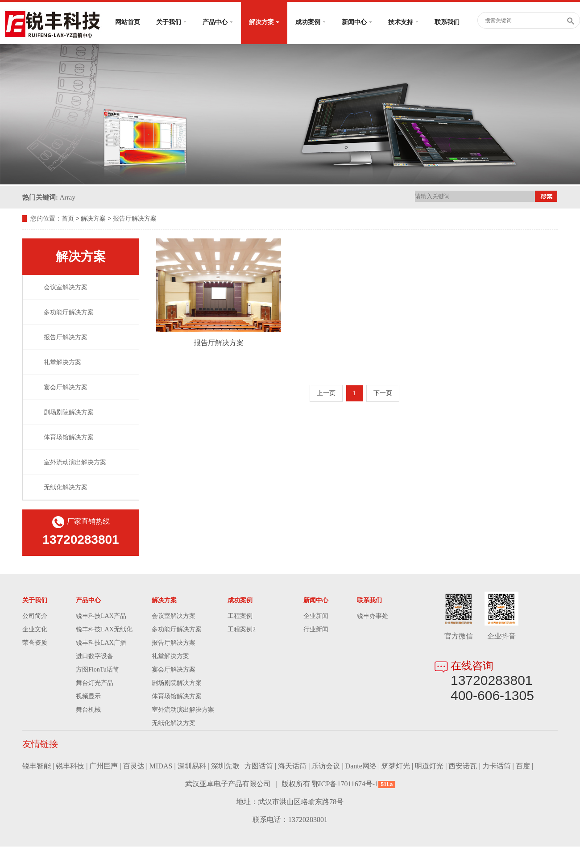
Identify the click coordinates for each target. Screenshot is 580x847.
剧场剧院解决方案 (69, 412)
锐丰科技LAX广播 (101, 643)
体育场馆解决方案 (69, 437)
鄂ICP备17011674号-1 (345, 784)
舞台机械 (88, 710)
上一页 (326, 393)
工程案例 (240, 616)
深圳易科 (192, 766)
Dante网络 (361, 766)
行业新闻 (315, 629)
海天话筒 (292, 766)
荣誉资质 (34, 643)
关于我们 (171, 22)
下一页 (382, 393)
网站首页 (127, 22)
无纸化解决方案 (65, 487)
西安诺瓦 (462, 766)
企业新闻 (315, 616)
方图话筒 (258, 766)
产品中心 (218, 22)
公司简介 (34, 616)
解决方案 (264, 22)
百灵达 (134, 766)
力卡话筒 (496, 766)
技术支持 (403, 22)
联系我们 (447, 22)
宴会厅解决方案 (65, 387)
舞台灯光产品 (94, 683)
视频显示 (88, 696)
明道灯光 (429, 766)
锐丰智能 (36, 766)
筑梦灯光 (395, 766)
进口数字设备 (94, 656)
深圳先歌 (225, 766)
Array (67, 197)
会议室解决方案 (65, 287)
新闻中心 (357, 22)
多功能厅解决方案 (69, 312)
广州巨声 (103, 766)
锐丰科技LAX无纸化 (104, 629)
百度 (523, 766)
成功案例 (310, 22)
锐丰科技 (70, 766)
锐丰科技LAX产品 (101, 616)
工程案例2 (242, 629)
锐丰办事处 (372, 616)
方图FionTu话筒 (97, 670)
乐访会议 (325, 766)
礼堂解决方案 (62, 362)
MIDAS (161, 766)
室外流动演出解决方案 (75, 462)
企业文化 (34, 629)
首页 (68, 219)
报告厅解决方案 (135, 219)
